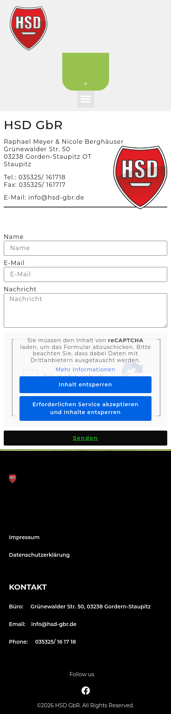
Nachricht (20, 289)
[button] (85, 99)
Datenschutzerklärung (39, 555)
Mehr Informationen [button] (86, 370)
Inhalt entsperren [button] (85, 384)
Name (14, 236)
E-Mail (14, 263)
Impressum (24, 537)
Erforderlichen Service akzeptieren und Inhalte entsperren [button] (85, 408)
